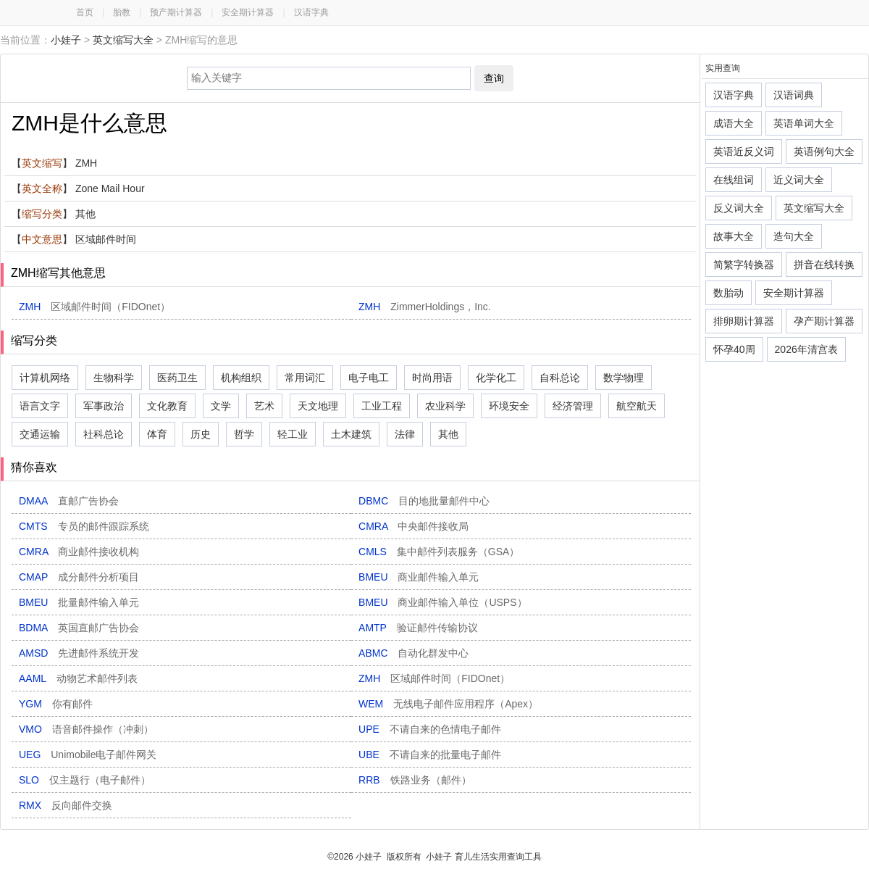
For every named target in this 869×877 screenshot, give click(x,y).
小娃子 (66, 40)
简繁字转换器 (743, 264)
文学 (221, 406)
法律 (405, 434)
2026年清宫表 (806, 349)
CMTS (84, 526)
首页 (84, 12)
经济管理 (573, 406)
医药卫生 (177, 377)
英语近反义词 (743, 151)
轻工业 (292, 434)
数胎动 (728, 293)
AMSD (79, 653)
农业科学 (445, 406)
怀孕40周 (734, 349)
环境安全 (509, 406)
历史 (200, 434)
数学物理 (623, 377)
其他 (448, 434)
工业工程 (381, 406)
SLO (85, 780)
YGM (56, 704)
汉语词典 (793, 95)
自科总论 (560, 377)
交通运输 (40, 434)
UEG (87, 754)
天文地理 (318, 406)
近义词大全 (798, 180)
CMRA (413, 526)
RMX (65, 805)
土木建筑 (351, 434)
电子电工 (368, 377)
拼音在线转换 (824, 264)
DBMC (424, 501)
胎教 (121, 12)
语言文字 (40, 406)
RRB (414, 780)
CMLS (438, 551)
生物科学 (113, 377)
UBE (429, 754)
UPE (429, 729)
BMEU (418, 577)
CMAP (79, 577)
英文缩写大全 (123, 40)
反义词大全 (738, 208)
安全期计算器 (248, 12)
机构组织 (241, 377)
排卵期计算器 (743, 321)
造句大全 (793, 236)
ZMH (94, 306)
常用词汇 (305, 377)
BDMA (79, 627)
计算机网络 (45, 377)
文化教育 (167, 406)
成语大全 (733, 123)
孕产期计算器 (824, 321)
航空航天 (636, 406)
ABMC (413, 653)
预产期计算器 (176, 12)
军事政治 (103, 406)
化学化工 (496, 377)
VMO (86, 729)
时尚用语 (432, 377)
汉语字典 (311, 12)
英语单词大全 (803, 123)
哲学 (244, 434)
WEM (448, 704)
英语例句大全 (824, 151)
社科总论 (103, 434)
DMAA (69, 501)
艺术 (264, 406)
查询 (494, 78)
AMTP (418, 627)
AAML (78, 678)
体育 (157, 434)
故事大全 (733, 236)
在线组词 (733, 180)
